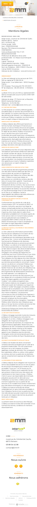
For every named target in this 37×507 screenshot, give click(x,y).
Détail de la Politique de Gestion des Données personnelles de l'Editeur (17, 309)
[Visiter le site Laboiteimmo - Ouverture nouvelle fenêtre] (22, 504)
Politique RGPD (31, 498)
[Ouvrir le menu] (7, 4)
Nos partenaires (26, 496)
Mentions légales (10, 498)
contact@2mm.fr (12, 448)
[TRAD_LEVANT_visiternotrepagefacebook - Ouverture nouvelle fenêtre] (16, 466)
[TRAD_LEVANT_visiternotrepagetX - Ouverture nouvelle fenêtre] (20, 466)
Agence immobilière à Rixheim (13, 17)
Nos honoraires (14, 496)
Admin (21, 498)
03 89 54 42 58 (12, 445)
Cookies (20, 500)
